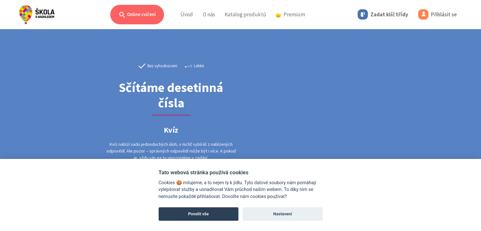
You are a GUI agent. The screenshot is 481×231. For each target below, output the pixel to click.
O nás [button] (209, 14)
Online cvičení (137, 15)
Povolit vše (198, 213)
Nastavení (282, 213)
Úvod (186, 14)
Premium (290, 14)
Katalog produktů (245, 14)
